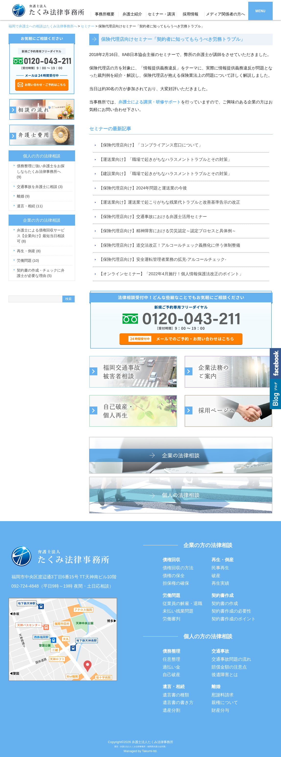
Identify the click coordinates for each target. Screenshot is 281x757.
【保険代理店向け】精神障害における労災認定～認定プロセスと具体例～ (167, 231)
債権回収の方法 (178, 567)
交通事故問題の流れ (231, 659)
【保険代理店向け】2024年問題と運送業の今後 (143, 188)
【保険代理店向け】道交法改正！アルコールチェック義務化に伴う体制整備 (169, 245)
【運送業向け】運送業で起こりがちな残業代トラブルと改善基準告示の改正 (169, 202)
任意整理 (171, 659)
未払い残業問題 (178, 611)
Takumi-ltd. (149, 751)
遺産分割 (171, 710)
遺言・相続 (30, 206)
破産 (216, 575)
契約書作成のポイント (234, 618)
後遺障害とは (225, 674)
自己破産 (171, 674)
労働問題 (28, 260)
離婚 (23, 196)
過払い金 (171, 667)
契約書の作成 (225, 603)
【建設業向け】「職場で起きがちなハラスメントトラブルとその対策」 (165, 173)
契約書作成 (223, 595)
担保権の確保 (176, 583)
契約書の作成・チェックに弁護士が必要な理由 (41, 273)
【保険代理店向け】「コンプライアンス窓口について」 (151, 145)
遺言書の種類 (176, 694)
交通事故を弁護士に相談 (40, 187)
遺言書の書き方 (178, 702)
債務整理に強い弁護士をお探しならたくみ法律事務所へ (41, 171)
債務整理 (171, 651)
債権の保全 (174, 575)
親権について (225, 702)
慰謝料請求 (223, 694)
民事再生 (220, 567)
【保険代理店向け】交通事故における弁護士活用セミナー (153, 216)
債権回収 (171, 559)
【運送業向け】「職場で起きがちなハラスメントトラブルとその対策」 (165, 159)
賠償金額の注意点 (229, 667)
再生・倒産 (29, 251)
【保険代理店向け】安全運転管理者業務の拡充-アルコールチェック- (162, 259)
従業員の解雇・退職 (182, 603)
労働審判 (171, 618)
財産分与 (220, 710)
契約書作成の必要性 (231, 611)
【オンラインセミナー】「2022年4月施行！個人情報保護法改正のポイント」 (171, 274)
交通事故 (220, 651)
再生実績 (220, 583)
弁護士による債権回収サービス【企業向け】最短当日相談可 (41, 235)
